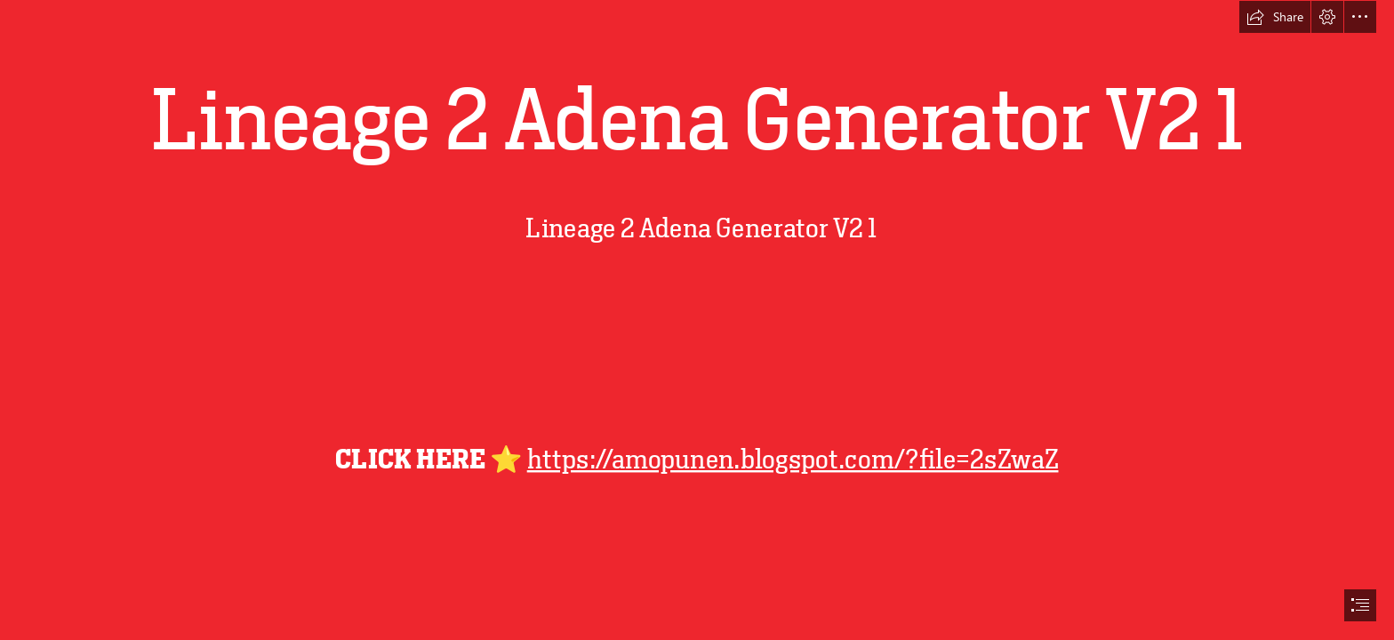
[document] (697, 320)
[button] (1274, 17)
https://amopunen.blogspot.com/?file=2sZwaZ (793, 460)
